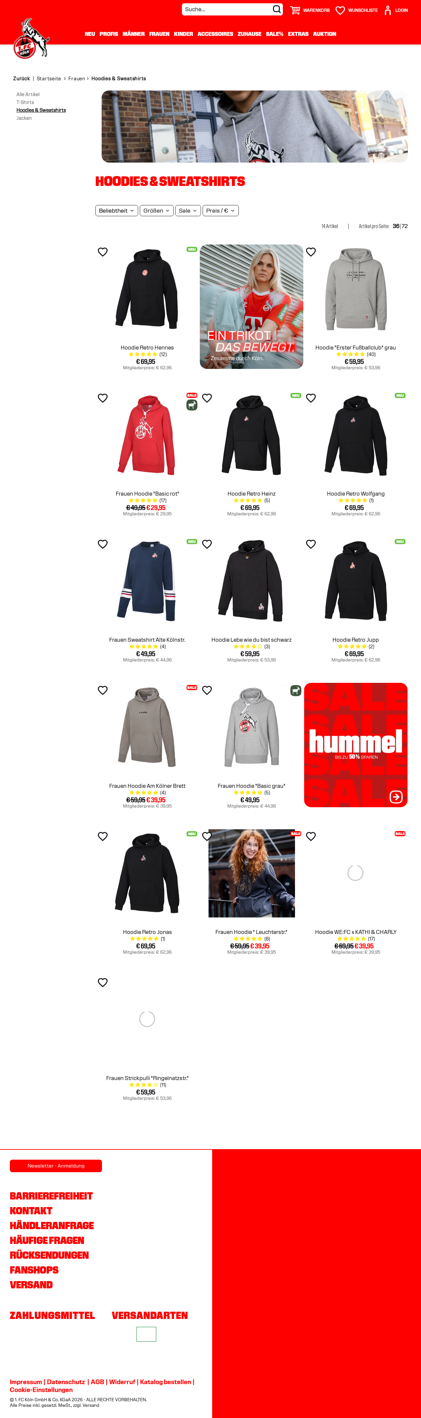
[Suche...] (232, 9)
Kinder (183, 34)
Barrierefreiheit (51, 1195)
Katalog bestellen (165, 1382)
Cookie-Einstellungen (41, 1390)
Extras (298, 34)
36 (396, 226)
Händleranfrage (52, 1225)
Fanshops (34, 1269)
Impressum (26, 1382)
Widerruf (122, 1382)
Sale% (275, 34)
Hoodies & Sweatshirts (41, 110)
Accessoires (215, 34)
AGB (97, 1382)
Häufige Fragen (47, 1240)
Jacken (24, 118)
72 (405, 226)
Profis (109, 34)
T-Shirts (25, 102)
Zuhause (249, 34)
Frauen (159, 34)
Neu (90, 34)
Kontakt (31, 1210)
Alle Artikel (27, 94)
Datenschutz (66, 1382)
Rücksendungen (49, 1255)
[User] (395, 7)
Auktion (324, 34)
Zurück (21, 78)
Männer (134, 34)
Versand (31, 1284)
